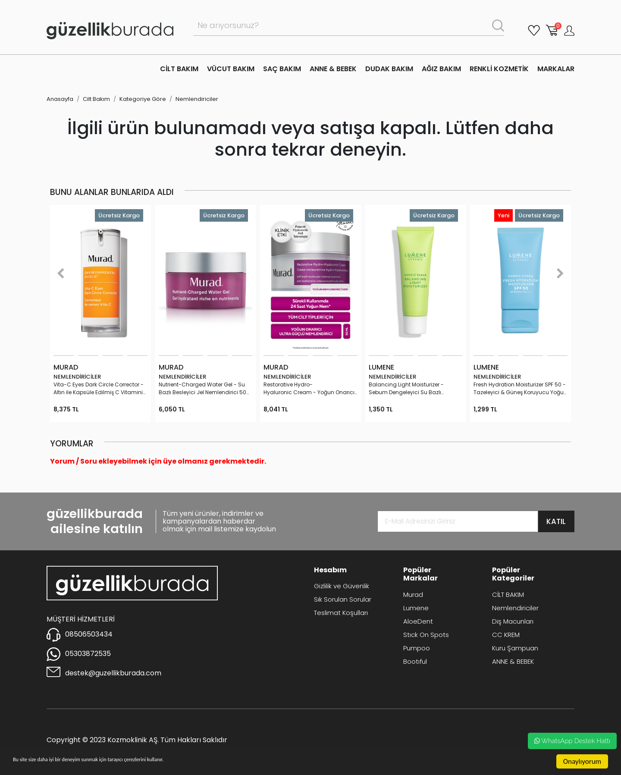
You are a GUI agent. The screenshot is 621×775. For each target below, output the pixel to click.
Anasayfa (60, 99)
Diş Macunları (512, 621)
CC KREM (506, 634)
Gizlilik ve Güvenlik (341, 585)
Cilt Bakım (96, 99)
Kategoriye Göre (142, 99)
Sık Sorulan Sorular (342, 599)
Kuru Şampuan (515, 648)
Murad (413, 594)
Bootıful (415, 661)
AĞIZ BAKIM (441, 69)
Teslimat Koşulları (341, 612)
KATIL (556, 521)
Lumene (416, 607)
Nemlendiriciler (197, 99)
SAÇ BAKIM (282, 69)
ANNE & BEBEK (333, 69)
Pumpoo (416, 648)
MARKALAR (555, 69)
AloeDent (418, 621)
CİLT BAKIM (179, 69)
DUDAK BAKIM (389, 69)
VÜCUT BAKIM (230, 69)
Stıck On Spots (426, 634)
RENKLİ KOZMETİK (499, 69)
